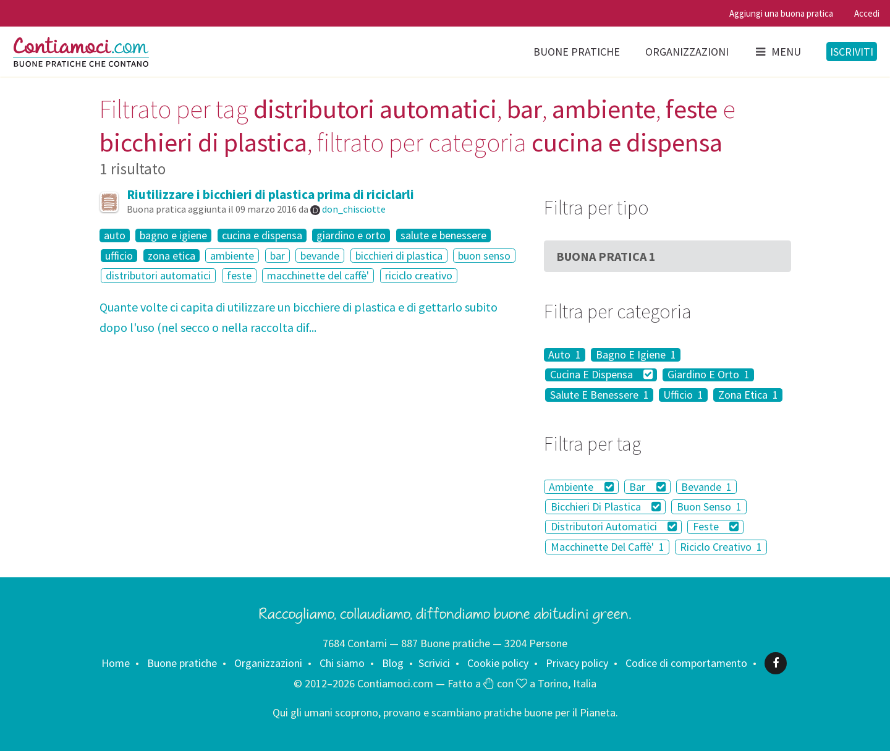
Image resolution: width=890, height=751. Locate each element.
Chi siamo (342, 663)
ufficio (119, 256)
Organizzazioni (687, 52)
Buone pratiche (576, 52)
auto (114, 235)
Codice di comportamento (686, 663)
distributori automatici (158, 275)
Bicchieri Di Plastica (606, 506)
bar (277, 255)
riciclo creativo (418, 275)
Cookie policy (497, 663)
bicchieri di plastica (399, 255)
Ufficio (683, 395)
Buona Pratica (606, 256)
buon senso (484, 255)
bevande (319, 255)
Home (115, 663)
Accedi (866, 13)
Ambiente (581, 487)
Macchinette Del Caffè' (607, 547)
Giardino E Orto (709, 375)
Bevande (706, 487)
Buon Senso (709, 506)
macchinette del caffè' (318, 275)
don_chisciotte (354, 209)
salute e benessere (443, 235)
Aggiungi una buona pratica (781, 13)
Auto (564, 355)
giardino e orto (351, 235)
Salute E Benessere (599, 395)
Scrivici (434, 663)
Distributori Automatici (614, 527)
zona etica (171, 256)
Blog (393, 663)
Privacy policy (577, 663)
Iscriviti (851, 52)
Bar (647, 487)
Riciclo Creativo (721, 547)
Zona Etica (748, 395)
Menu (777, 52)
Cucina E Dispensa (601, 375)
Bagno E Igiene (636, 355)
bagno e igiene (173, 235)
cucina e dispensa (262, 235)
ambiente (232, 255)
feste (239, 275)
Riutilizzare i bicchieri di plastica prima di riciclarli (270, 194)
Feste (716, 527)
